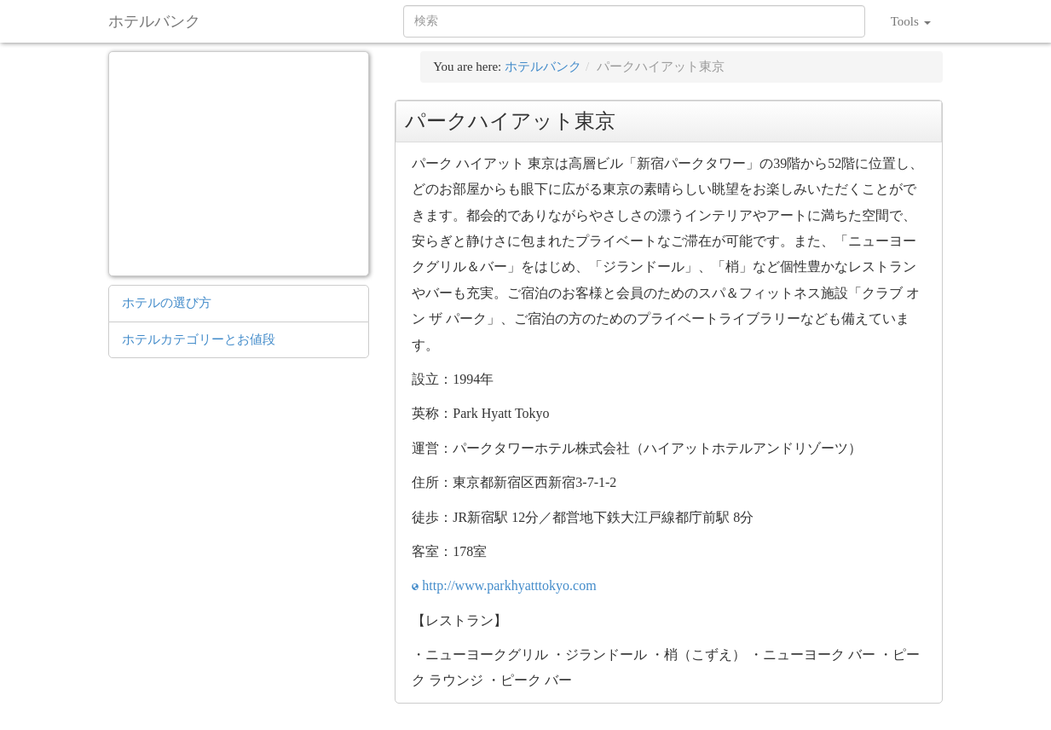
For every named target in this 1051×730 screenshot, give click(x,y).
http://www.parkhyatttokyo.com (509, 585)
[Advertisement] (239, 161)
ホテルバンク (154, 21)
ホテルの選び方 (166, 303)
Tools (911, 21)
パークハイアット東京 (661, 66)
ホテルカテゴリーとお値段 (198, 339)
